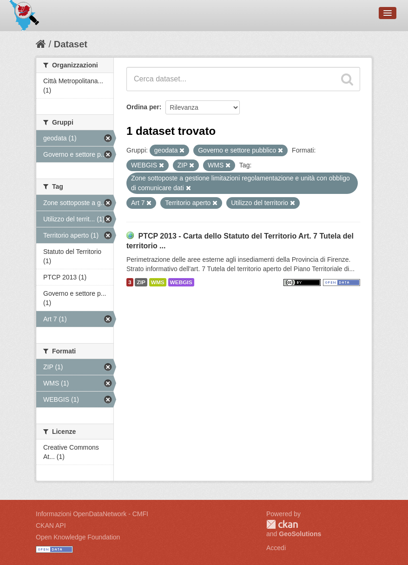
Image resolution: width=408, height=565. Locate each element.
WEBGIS (181, 282)
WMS (158, 282)
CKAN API (51, 525)
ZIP (141, 282)
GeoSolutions (300, 534)
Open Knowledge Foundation (78, 537)
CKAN (282, 524)
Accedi (276, 548)
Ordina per (142, 107)
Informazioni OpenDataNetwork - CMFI (92, 514)
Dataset (70, 44)
